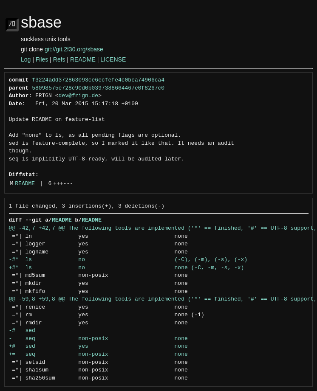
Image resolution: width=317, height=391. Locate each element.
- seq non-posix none (98, 339)
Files (42, 59)
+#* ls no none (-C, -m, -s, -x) (126, 268)
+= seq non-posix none (98, 354)
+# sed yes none (98, 346)
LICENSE (113, 59)
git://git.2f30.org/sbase (74, 49)
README (83, 59)
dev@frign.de (79, 96)
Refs (59, 59)
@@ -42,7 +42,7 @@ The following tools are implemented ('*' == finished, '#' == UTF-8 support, (163, 228)
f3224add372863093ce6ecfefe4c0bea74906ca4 (98, 80)
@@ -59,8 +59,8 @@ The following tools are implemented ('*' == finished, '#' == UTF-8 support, (163, 299)
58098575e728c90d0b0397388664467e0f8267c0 (98, 88)
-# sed (22, 331)
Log (26, 59)
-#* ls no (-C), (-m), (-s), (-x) (128, 260)
